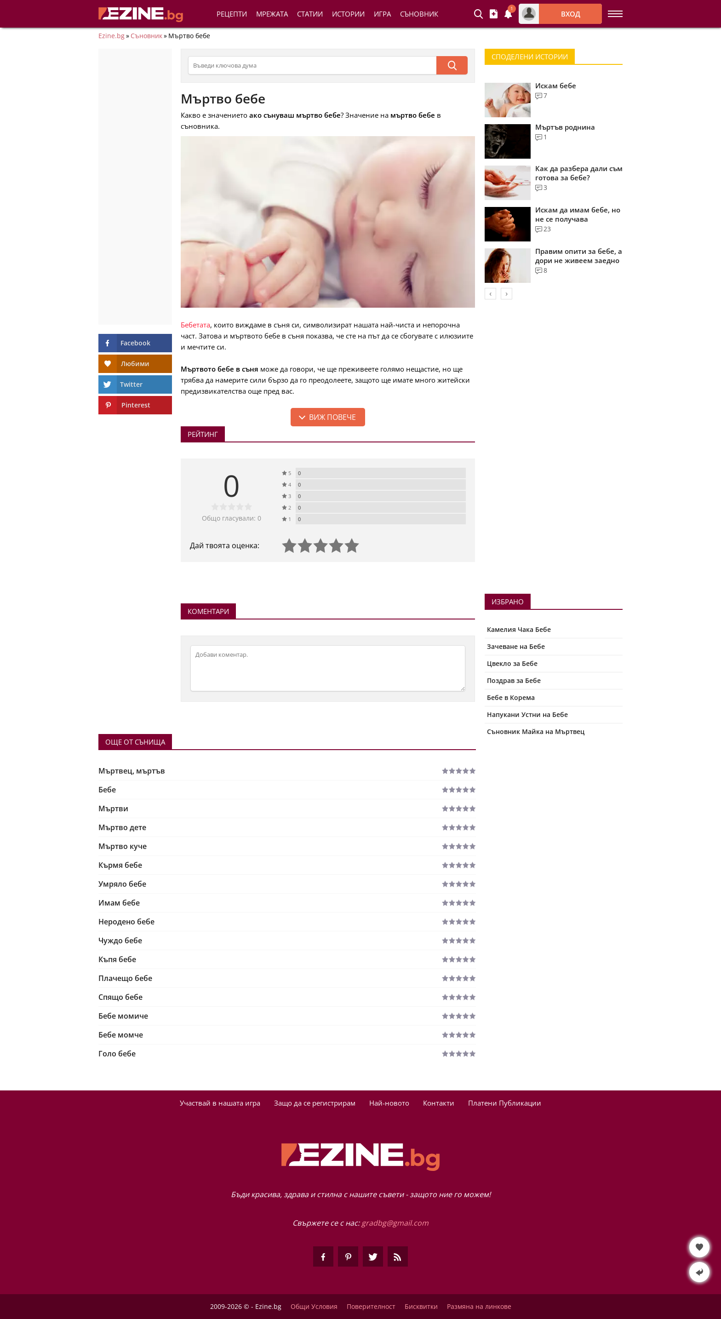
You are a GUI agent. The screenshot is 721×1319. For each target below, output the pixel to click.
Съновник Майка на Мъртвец (535, 731)
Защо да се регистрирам (314, 1102)
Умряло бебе (122, 884)
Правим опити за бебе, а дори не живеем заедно (578, 256)
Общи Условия (314, 1306)
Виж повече (332, 417)
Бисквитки (421, 1306)
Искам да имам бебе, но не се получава (577, 214)
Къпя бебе (117, 959)
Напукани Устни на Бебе (527, 714)
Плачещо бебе (125, 978)
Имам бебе (119, 902)
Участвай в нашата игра (220, 1102)
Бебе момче (120, 1034)
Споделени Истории (530, 56)
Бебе (107, 789)
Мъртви (113, 808)
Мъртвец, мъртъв (131, 770)
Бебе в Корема (511, 697)
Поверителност (371, 1306)
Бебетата (195, 324)
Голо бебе (117, 1053)
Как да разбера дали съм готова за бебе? (579, 173)
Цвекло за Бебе (512, 663)
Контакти (438, 1102)
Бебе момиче (123, 1016)
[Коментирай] (327, 668)
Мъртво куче (122, 846)
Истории (348, 13)
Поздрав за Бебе (514, 680)
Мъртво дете (122, 827)
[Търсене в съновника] (312, 65)
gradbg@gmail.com (395, 1223)
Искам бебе (555, 85)
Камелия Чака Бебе (519, 629)
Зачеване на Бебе (516, 646)
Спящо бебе (120, 997)
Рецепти (232, 13)
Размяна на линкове (479, 1306)
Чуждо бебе (120, 940)
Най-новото (389, 1102)
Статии (310, 13)
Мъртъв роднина (565, 127)
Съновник (419, 13)
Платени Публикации (504, 1102)
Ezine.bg (111, 36)
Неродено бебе (126, 921)
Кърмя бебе (120, 865)
